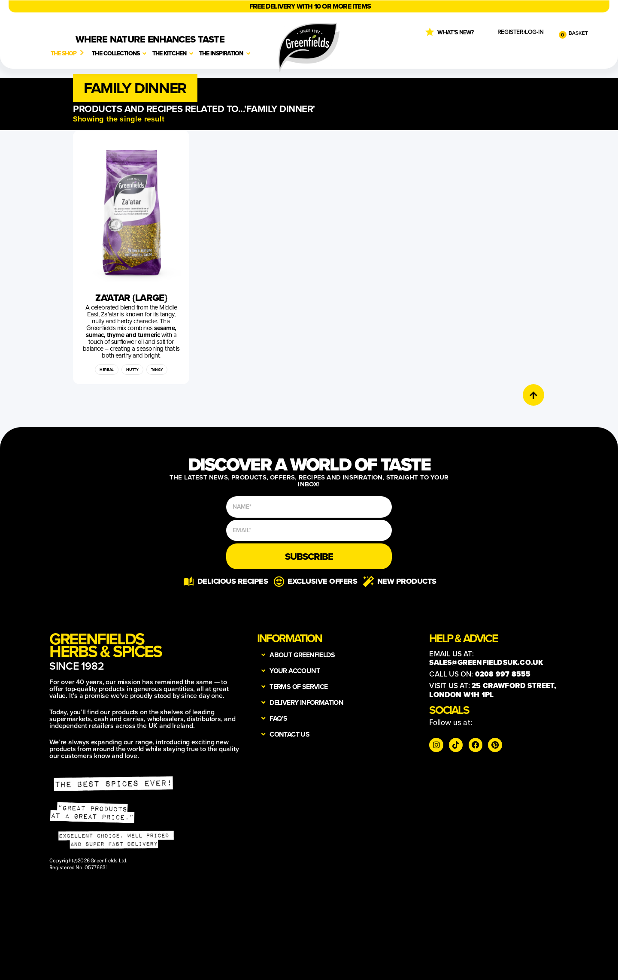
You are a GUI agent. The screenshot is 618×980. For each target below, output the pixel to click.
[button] (135, 88)
